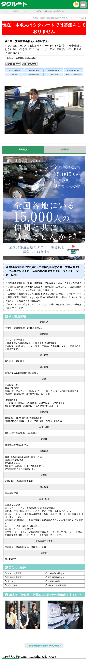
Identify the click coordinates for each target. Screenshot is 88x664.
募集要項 (23, 149)
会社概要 (65, 149)
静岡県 (15, 11)
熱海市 (26, 11)
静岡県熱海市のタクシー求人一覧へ (44, 645)
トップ (4, 11)
